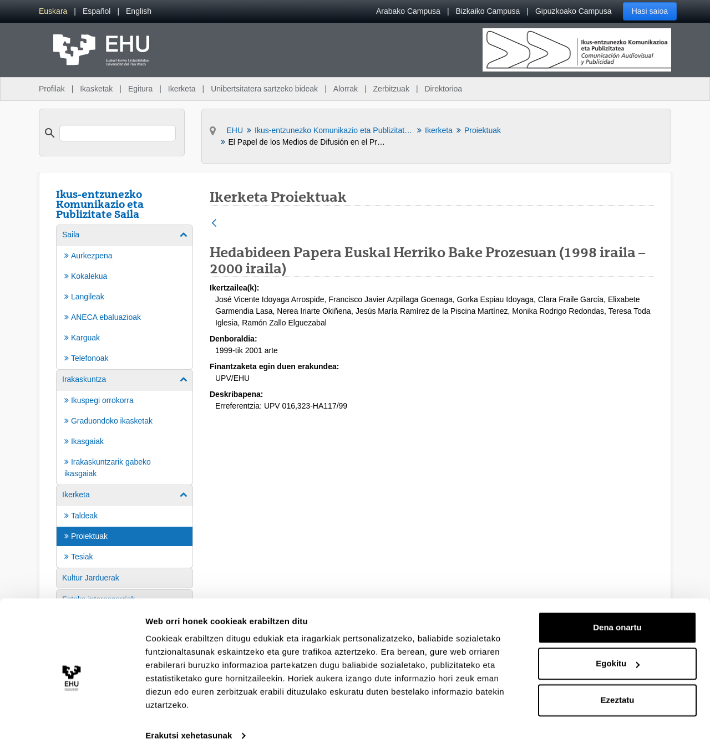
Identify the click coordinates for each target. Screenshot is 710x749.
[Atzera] (214, 223)
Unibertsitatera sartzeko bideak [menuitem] (264, 88)
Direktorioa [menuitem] (443, 88)
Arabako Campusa (408, 11)
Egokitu (618, 655)
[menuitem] (53, 11)
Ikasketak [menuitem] (96, 88)
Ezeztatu (618, 691)
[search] (117, 133)
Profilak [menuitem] (52, 88)
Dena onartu (617, 619)
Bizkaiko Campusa (487, 11)
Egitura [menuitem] (140, 88)
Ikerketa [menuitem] (182, 88)
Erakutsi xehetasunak (188, 727)
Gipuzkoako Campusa (573, 11)
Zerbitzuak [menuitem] (391, 88)
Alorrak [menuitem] (345, 88)
